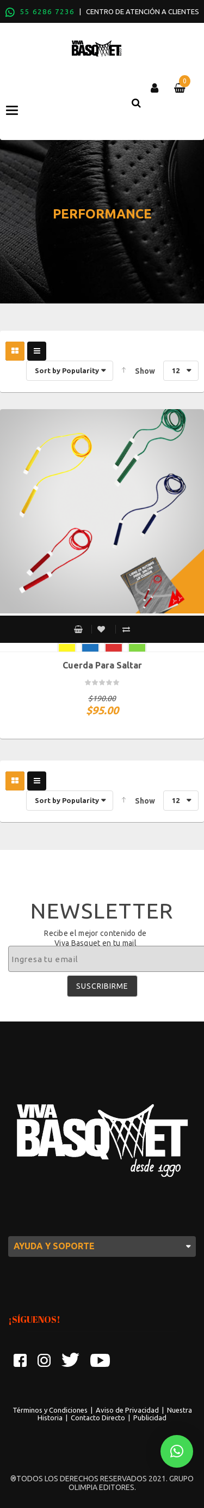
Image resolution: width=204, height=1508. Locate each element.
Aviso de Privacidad (127, 1410)
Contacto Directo (98, 1417)
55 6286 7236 (47, 11)
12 (176, 370)
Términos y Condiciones (50, 1410)
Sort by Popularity (67, 370)
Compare (126, 629)
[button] (176, 1451)
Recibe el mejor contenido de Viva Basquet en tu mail (95, 938)
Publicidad (149, 1417)
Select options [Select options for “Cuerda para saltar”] (78, 629)
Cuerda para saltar (102, 665)
